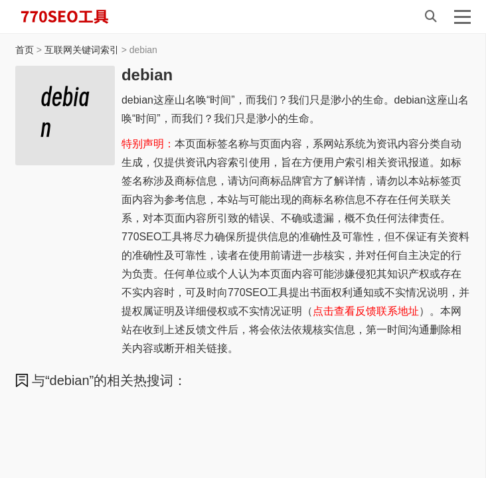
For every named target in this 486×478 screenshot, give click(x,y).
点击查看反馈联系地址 (366, 311)
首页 (24, 49)
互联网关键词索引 (81, 49)
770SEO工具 (78, 16)
